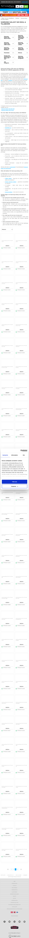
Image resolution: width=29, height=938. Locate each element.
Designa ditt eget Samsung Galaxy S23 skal (7, 57)
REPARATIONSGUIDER (14, 894)
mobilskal (10, 80)
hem (14, 881)
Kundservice (14, 883)
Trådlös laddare (8, 178)
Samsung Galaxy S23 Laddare (20, 43)
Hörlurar (20, 52)
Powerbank (6, 52)
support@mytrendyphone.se (14, 876)
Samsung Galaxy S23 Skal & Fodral (7, 37)
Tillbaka (2, 18)
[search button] (22, 6)
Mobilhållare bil (8, 127)
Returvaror (14, 887)
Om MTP (14, 896)
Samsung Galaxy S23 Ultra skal (7, 108)
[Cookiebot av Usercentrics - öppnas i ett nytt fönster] (20, 451)
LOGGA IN (14, 885)
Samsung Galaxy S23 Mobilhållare (21, 48)
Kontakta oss (14, 900)
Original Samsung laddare (10, 181)
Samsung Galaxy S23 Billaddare (6, 48)
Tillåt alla (14, 481)
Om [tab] (24, 455)
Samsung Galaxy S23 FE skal (7, 110)
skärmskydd (12, 167)
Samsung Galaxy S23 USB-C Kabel (7, 43)
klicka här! (25, 2)
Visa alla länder (14, 915)
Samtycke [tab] (5, 455)
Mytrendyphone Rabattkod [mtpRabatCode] (14, 904)
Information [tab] (14, 455)
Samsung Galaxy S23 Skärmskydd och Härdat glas (21, 37)
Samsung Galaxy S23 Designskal (20, 57)
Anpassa (14, 486)
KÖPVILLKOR (14, 906)
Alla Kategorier (6, 62)
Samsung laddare (8, 192)
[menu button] (17, 6)
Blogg (14, 898)
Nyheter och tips (14, 902)
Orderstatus (14, 889)
